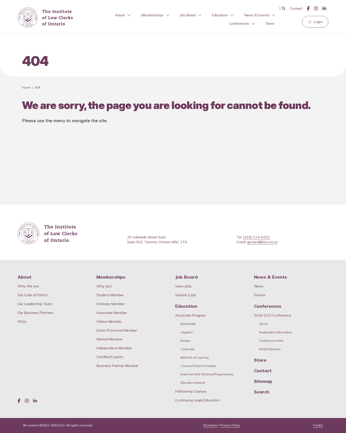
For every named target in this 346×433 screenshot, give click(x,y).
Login (318, 21)
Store (270, 23)
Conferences (242, 23)
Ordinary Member (110, 304)
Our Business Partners (35, 312)
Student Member (110, 295)
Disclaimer (210, 425)
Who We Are (28, 286)
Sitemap (263, 381)
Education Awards (193, 382)
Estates (185, 340)
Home (26, 87)
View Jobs (183, 286)
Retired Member (109, 339)
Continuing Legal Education (197, 400)
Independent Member (114, 348)
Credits (318, 425)
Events (259, 295)
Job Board (190, 15)
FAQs (22, 321)
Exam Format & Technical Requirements (207, 374)
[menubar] (178, 19)
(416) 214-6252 (256, 237)
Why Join (104, 286)
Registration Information (275, 332)
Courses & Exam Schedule (198, 366)
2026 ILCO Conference (272, 315)
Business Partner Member (117, 365)
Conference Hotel (271, 340)
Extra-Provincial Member (116, 330)
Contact (296, 8)
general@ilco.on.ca (262, 242)
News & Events (259, 15)
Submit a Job (185, 295)
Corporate (187, 349)
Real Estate (188, 324)
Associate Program (190, 315)
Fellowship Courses (191, 391)
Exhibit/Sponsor (270, 349)
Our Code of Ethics (32, 295)
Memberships (155, 15)
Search (261, 392)
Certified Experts (109, 357)
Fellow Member (109, 321)
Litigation (187, 332)
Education (223, 15)
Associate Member (111, 312)
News (258, 286)
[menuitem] (122, 15)
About (123, 15)
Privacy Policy (230, 425)
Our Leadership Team (35, 304)
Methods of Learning (195, 357)
